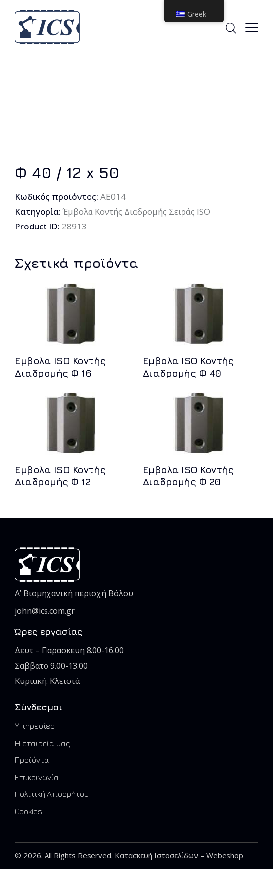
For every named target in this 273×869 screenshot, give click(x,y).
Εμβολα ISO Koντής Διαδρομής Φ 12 (60, 476)
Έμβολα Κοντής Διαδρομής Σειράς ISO (138, 211)
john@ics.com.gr (45, 610)
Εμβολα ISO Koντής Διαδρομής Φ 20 (188, 476)
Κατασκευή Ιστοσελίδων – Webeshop (179, 855)
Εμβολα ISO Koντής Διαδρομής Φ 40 (188, 366)
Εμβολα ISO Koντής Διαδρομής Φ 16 (60, 366)
